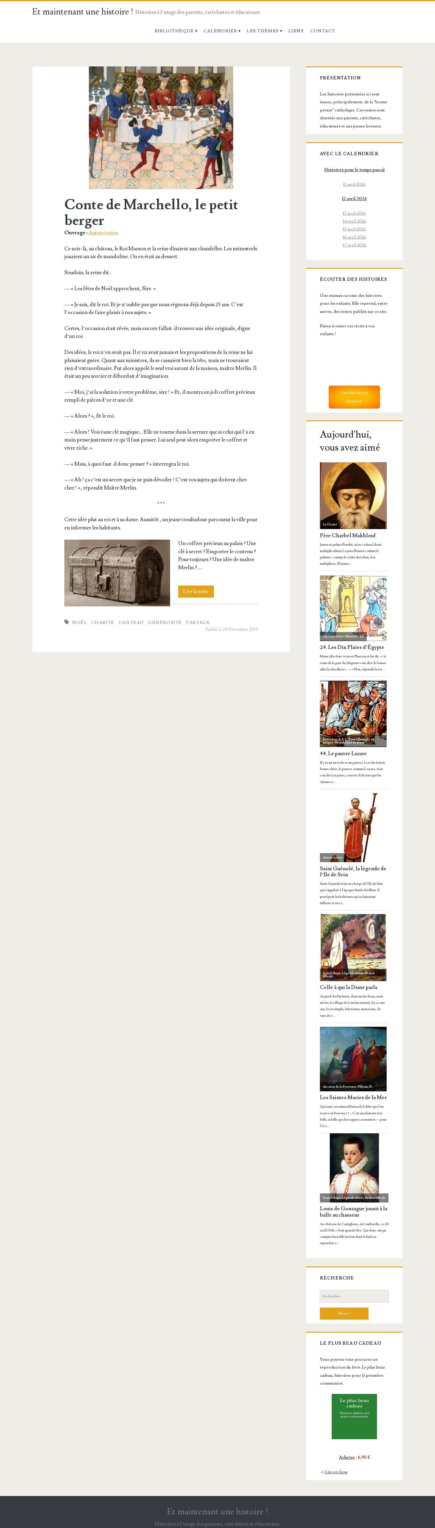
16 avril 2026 (354, 237)
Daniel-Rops (332, 973)
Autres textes (103, 232)
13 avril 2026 (354, 213)
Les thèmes (263, 31)
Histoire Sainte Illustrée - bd (343, 636)
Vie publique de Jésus (349, 742)
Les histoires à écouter (354, 396)
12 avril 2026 (354, 199)
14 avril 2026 (354, 221)
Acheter (347, 1457)
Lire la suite (198, 592)
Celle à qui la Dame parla (348, 987)
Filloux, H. (365, 1087)
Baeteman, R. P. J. (335, 739)
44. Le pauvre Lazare (343, 754)
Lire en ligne (336, 1472)
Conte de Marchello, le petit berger (161, 127)
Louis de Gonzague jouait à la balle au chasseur (353, 1212)
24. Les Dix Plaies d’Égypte (352, 647)
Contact (322, 31)
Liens (296, 31)
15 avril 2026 (354, 229)
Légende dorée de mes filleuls (349, 974)
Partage (198, 622)
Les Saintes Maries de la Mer (353, 1098)
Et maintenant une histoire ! (83, 12)
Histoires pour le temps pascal (354, 170)
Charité (102, 622)
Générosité (165, 622)
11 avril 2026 (354, 184)
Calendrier (220, 31)
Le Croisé (330, 524)
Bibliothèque (174, 31)
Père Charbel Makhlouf (348, 536)
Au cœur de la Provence (339, 1087)
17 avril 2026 (354, 245)
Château (131, 622)
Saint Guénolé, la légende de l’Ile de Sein (353, 872)
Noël (79, 622)
